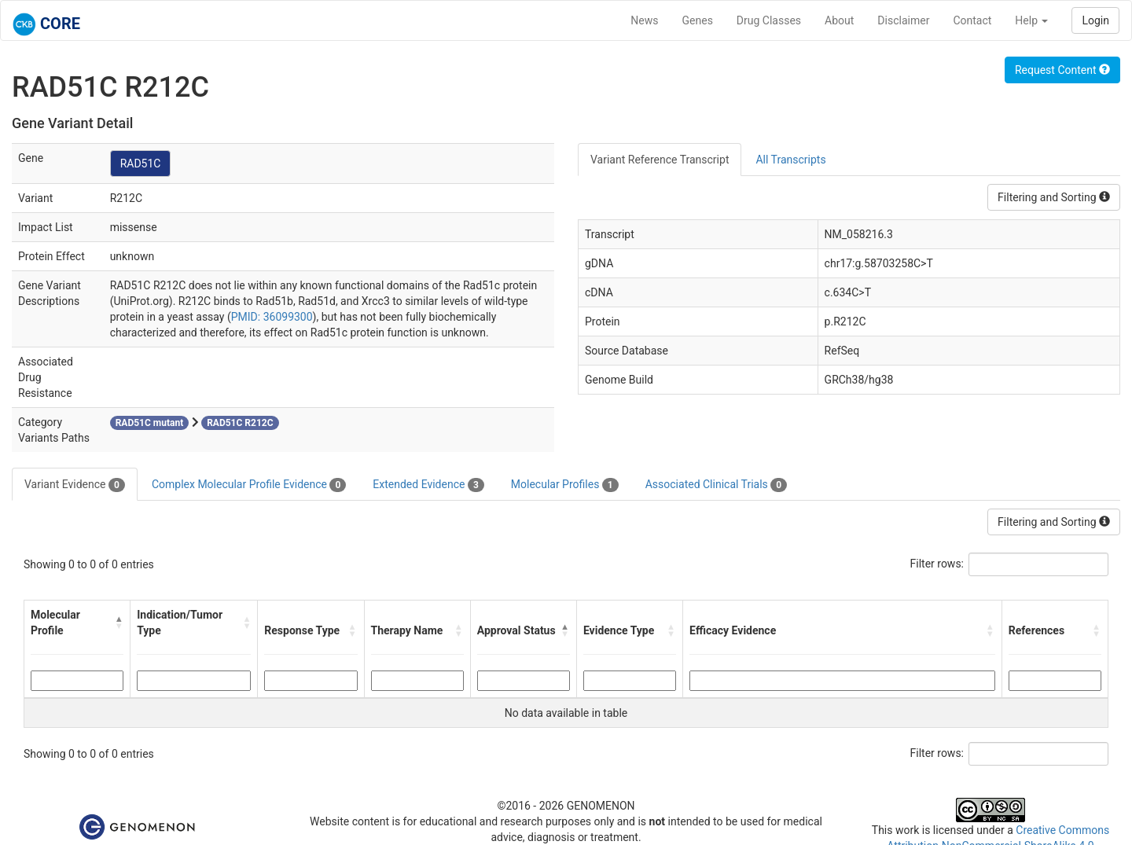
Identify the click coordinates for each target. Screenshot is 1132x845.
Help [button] (1031, 20)
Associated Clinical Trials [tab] (716, 485)
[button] (119, 622)
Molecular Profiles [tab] (565, 485)
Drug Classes (769, 20)
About (839, 20)
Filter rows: (937, 563)
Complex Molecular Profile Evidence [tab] (249, 485)
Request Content (1062, 70)
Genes (697, 20)
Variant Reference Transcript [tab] (659, 159)
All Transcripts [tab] (790, 159)
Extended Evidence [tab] (428, 485)
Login (1095, 20)
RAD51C (140, 163)
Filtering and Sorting (1054, 197)
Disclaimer (903, 20)
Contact (972, 20)
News (644, 20)
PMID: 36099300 (272, 316)
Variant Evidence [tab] (74, 485)
